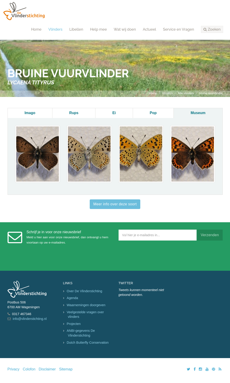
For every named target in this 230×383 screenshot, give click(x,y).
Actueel (149, 29)
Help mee (98, 29)
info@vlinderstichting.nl (30, 319)
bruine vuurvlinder (211, 93)
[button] (212, 29)
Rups (73, 113)
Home (36, 29)
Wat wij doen (125, 29)
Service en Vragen (178, 29)
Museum (198, 113)
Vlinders (55, 29)
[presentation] (153, 254)
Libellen (76, 29)
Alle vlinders (186, 93)
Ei (114, 113)
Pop (153, 113)
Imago (29, 113)
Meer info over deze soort (115, 204)
